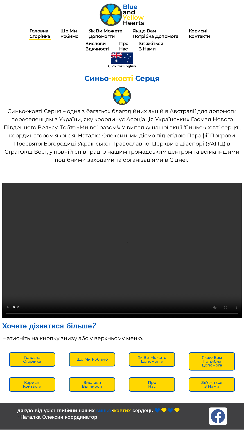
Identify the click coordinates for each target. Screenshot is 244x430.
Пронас (124, 46)
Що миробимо (69, 33)
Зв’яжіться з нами (151, 46)
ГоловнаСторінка (39, 33)
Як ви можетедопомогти (105, 33)
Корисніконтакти (199, 33)
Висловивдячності (97, 46)
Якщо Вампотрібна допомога (155, 33)
